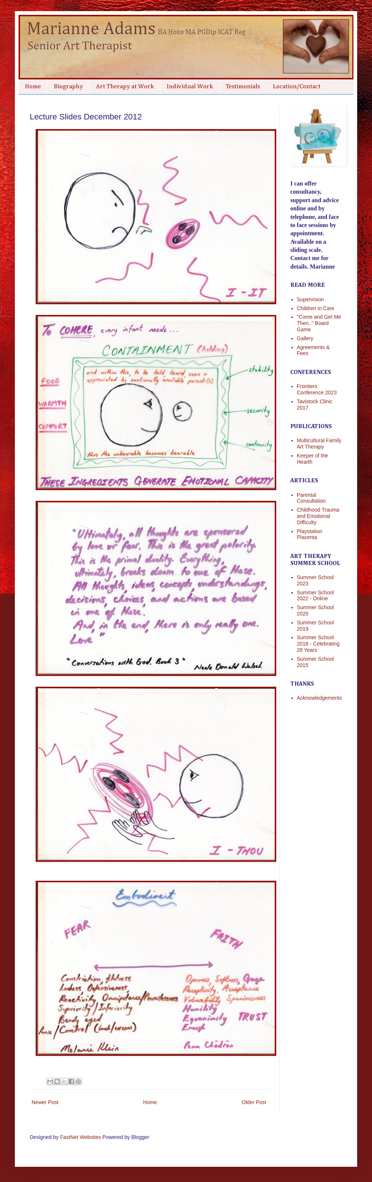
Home (33, 86)
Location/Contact (296, 86)
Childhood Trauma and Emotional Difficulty (318, 516)
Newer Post (45, 1102)
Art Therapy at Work (125, 86)
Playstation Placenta (309, 534)
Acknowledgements (319, 698)
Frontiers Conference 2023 (317, 389)
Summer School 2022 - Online (315, 596)
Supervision (310, 299)
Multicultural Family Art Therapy (319, 443)
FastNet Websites (80, 1137)
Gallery (305, 338)
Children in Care (316, 308)
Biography (68, 86)
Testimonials (243, 86)
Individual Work (190, 86)
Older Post (254, 1102)
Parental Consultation (311, 498)
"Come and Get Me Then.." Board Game (319, 323)
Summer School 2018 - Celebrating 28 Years (318, 643)
